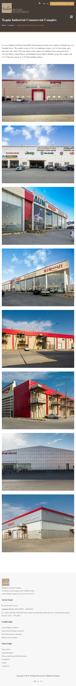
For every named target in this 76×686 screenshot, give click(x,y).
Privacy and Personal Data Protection (14, 656)
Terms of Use (6, 649)
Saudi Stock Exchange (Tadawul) (13, 631)
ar (48, 3)
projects (11, 25)
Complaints (6, 659)
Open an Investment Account (62, 3)
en (44, 3)
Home (4, 25)
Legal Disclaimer (7, 653)
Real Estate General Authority (12, 634)
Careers (4, 663)
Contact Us (5, 666)
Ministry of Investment (9, 637)
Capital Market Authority (10, 627)
